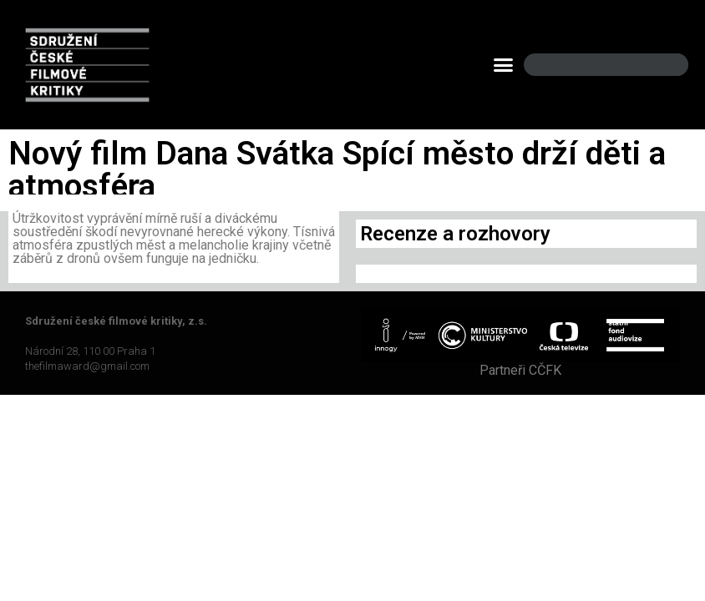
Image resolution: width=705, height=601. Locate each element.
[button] (504, 65)
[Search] (661, 64)
